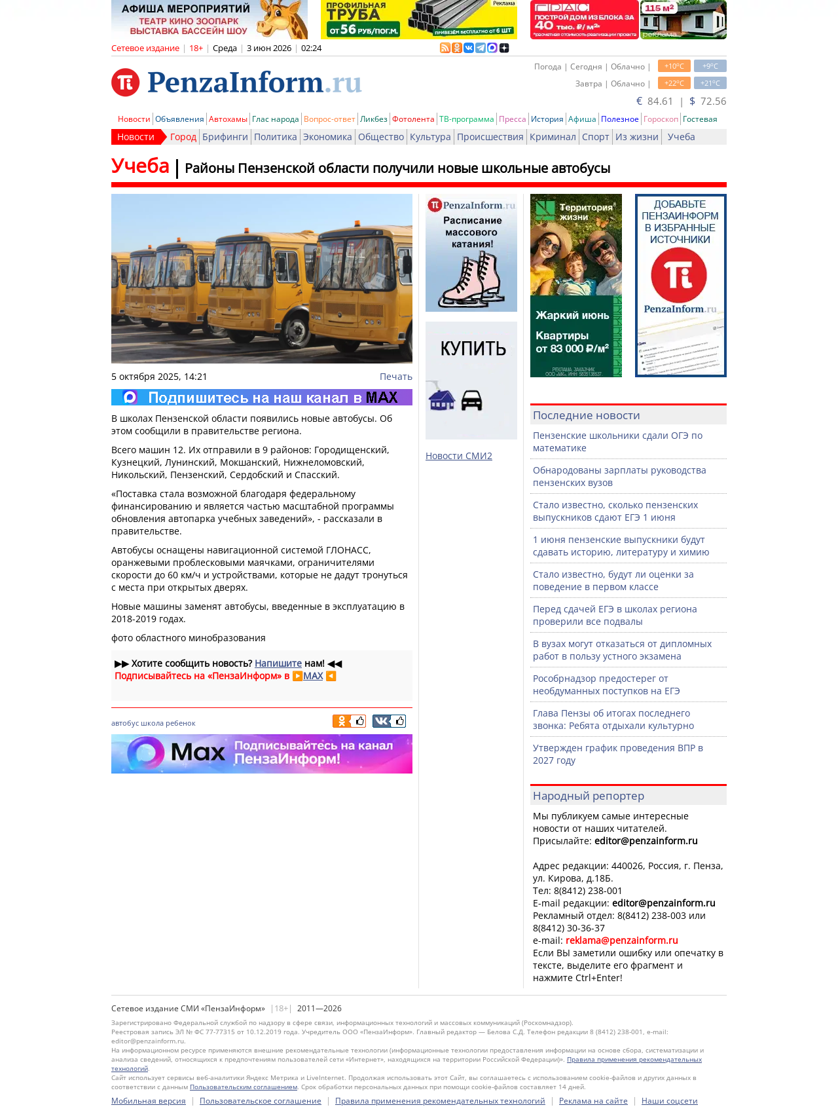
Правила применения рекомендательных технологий (440, 1100)
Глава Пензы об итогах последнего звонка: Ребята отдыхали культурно (613, 719)
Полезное (620, 118)
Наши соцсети (670, 1100)
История (547, 118)
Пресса (512, 118)
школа (152, 723)
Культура (430, 136)
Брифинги (225, 136)
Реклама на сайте (593, 1100)
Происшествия (490, 136)
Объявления (179, 118)
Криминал (553, 136)
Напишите (278, 663)
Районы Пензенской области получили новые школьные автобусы (397, 168)
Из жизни (637, 136)
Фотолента (413, 118)
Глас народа (275, 118)
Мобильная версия (148, 1100)
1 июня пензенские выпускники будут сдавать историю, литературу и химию (621, 545)
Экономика (327, 136)
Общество (381, 136)
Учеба (681, 136)
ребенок (181, 723)
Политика (275, 136)
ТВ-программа (466, 118)
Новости (134, 118)
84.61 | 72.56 (681, 100)
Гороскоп (661, 118)
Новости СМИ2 (459, 455)
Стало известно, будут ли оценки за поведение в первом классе (613, 580)
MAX (313, 675)
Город (183, 136)
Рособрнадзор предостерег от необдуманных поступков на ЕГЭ (606, 684)
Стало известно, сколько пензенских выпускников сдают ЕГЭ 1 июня (615, 510)
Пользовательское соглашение (260, 1100)
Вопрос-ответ (329, 118)
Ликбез (374, 118)
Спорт (596, 136)
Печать (396, 376)
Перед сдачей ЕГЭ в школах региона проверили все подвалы (615, 615)
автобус (125, 723)
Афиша (582, 118)
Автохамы (228, 118)
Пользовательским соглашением (243, 1086)
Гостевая (700, 118)
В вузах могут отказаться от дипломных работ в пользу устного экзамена (622, 649)
